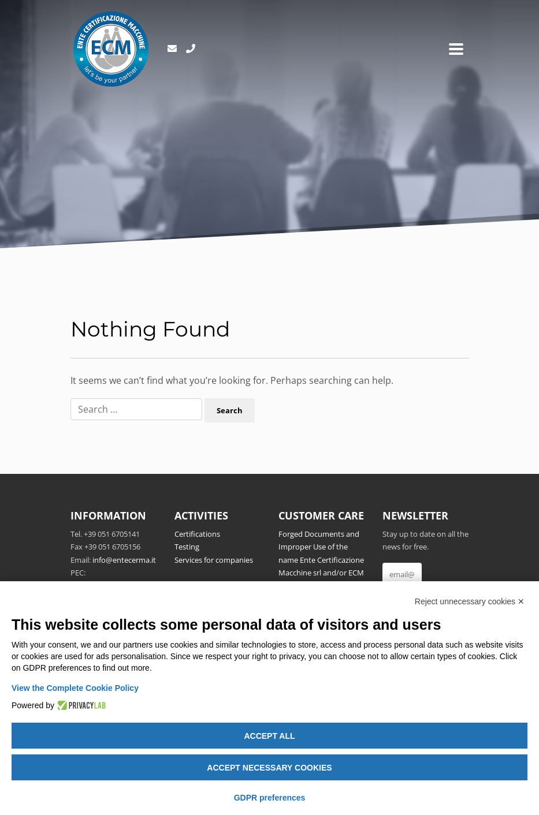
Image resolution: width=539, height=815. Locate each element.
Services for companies (213, 560)
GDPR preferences (270, 797)
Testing (186, 546)
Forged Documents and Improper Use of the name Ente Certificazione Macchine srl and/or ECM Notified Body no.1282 (321, 560)
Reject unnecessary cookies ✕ (470, 601)
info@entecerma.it (124, 560)
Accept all (269, 736)
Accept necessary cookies (269, 767)
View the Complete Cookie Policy (75, 688)
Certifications (197, 534)
